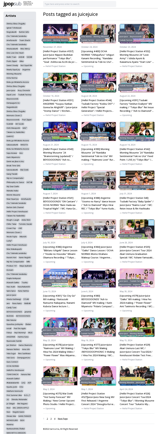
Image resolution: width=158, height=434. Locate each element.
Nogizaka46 (11, 32)
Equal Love (11, 94)
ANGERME (11, 337)
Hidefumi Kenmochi (15, 391)
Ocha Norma (12, 78)
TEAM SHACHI (12, 374)
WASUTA (24, 144)
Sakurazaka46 (12, 144)
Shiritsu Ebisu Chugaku (16, 23)
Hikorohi (23, 236)
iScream (10, 270)
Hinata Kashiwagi (14, 299)
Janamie (28, 312)
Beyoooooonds (13, 119)
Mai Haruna (11, 320)
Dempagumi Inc (13, 103)
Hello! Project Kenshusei (17, 245)
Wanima (10, 424)
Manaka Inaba (12, 190)
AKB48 (21, 57)
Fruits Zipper (12, 61)
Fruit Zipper (27, 119)
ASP (29, 382)
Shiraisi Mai (11, 416)
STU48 (26, 299)
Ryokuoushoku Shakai (16, 428)
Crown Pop (11, 228)
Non (8, 412)
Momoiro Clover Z (14, 115)
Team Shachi (24, 40)
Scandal (10, 124)
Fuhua (9, 332)
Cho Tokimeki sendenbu (16, 253)
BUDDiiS (10, 316)
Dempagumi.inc (23, 357)
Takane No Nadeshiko (16, 215)
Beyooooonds (12, 99)
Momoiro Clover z (14, 232)
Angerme (26, 69)
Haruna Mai (25, 374)
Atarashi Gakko (13, 282)
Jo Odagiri (11, 403)
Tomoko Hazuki (25, 224)
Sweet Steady (12, 65)
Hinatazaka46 (12, 48)
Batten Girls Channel (15, 207)
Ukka (21, 61)
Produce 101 (12, 266)
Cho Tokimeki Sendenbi (16, 203)
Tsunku (25, 282)
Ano (21, 153)
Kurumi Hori (11, 257)
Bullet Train (11, 57)
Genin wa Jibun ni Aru (15, 161)
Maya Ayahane (26, 266)
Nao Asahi (11, 286)
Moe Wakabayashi (14, 249)
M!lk (28, 261)
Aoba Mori (26, 220)
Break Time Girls (13, 165)
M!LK (30, 332)
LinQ (23, 382)
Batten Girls (24, 32)
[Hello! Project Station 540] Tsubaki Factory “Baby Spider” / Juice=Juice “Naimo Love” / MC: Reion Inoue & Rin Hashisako (136, 203)
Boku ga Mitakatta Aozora (18, 82)
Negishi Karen (18, 412)
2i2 (8, 399)
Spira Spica (11, 291)
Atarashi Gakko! (13, 378)
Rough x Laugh (13, 220)
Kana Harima (23, 291)
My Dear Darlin (13, 186)
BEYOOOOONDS (23, 316)
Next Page (63, 418)
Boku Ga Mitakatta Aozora (18, 149)
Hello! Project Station (55, 66)
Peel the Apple (20, 328)
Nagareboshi (12, 107)
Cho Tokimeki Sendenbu (16, 36)
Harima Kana (23, 337)
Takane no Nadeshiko (16, 132)
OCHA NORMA (13, 366)
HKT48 (29, 182)
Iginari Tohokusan (14, 28)
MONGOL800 (12, 420)
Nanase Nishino (13, 349)
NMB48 (27, 303)
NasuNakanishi (24, 286)
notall (9, 328)
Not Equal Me (26, 65)
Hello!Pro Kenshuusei (15, 370)
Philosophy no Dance (15, 182)
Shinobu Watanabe (19, 399)
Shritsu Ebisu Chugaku (16, 86)
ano (8, 303)
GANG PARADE (24, 416)
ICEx (21, 387)
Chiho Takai (11, 224)
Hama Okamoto (25, 345)
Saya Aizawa (12, 153)
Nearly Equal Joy (13, 69)
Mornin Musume (13, 195)
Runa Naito (17, 303)
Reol (8, 408)
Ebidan (28, 324)
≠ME (20, 228)
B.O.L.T (27, 395)
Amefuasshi (26, 199)
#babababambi (13, 382)
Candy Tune (11, 307)
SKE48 (29, 57)
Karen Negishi (24, 257)
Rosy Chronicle (24, 90)
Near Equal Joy (13, 199)
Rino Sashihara (24, 353)
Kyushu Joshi (12, 387)
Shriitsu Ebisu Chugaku (16, 111)
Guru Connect (12, 362)
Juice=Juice (11, 90)
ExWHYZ (10, 136)
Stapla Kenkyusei (14, 278)
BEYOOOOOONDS (14, 312)
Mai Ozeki (24, 170)
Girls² (25, 128)
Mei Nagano (22, 403)
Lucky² (9, 241)
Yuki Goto (11, 357)
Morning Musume (14, 74)
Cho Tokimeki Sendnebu (16, 44)
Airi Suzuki (19, 124)
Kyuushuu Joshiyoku (15, 324)
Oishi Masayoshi (13, 128)
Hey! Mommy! (20, 332)
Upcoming (89, 66)
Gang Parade (12, 174)
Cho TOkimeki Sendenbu (17, 274)
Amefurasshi (12, 40)
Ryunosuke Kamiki (14, 341)
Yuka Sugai (11, 353)
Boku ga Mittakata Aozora (18, 140)
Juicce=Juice (11, 295)
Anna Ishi (26, 349)
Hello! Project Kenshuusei (17, 211)
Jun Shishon (11, 345)
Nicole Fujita (12, 236)
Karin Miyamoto (13, 157)
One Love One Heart (15, 53)
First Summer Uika (14, 395)
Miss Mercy (25, 48)
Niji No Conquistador (15, 261)
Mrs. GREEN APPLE (21, 408)
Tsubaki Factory (24, 94)
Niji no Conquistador (15, 178)
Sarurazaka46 (12, 170)
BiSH (22, 420)
